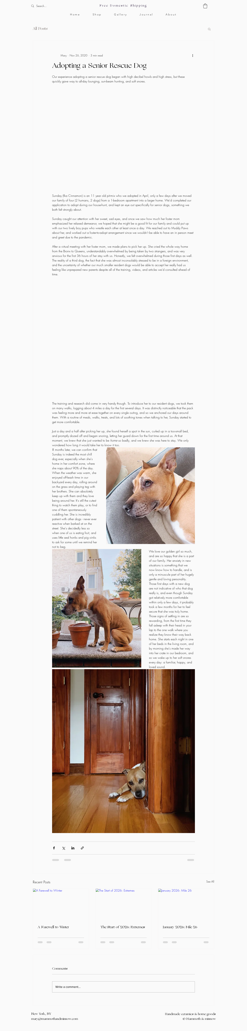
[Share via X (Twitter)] (63, 848)
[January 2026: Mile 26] (186, 904)
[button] (205, 5)
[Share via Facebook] (54, 848)
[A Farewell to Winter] (61, 904)
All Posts (40, 29)
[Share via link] (82, 848)
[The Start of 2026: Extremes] (123, 904)
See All (210, 881)
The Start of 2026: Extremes (122, 927)
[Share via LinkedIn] (73, 848)
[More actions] (192, 55)
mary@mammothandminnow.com (54, 1019)
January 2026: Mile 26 (180, 927)
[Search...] (53, 6)
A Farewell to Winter (53, 927)
